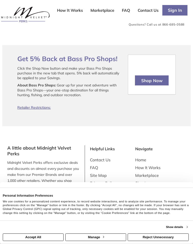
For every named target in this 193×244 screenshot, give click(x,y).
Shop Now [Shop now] (152, 80)
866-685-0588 (173, 24)
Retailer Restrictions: (34, 107)
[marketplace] (102, 11)
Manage (96, 237)
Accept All (33, 237)
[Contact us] (148, 11)
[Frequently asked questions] (126, 11)
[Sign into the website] (174, 10)
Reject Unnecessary (158, 237)
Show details (174, 226)
